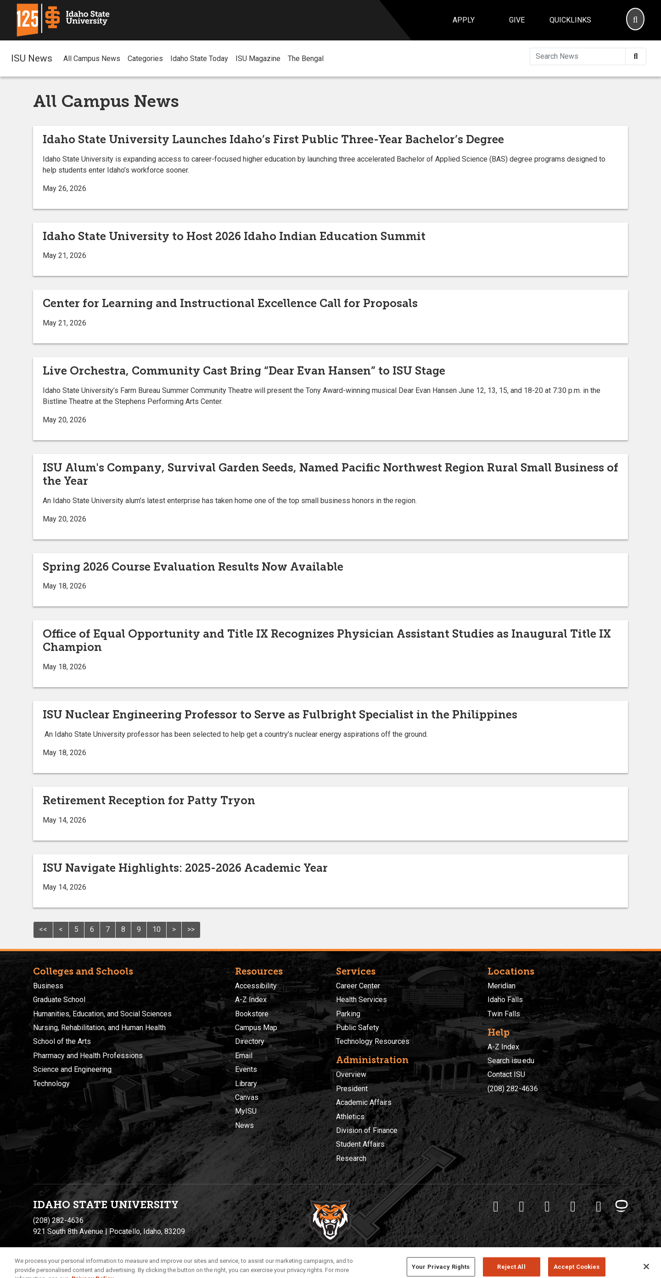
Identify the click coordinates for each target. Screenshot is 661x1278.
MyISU (246, 1111)
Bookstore (252, 1013)
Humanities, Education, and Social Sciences (102, 1013)
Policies (307, 1250)
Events (246, 1069)
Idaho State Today (199, 58)
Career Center (358, 985)
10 (156, 929)
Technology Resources (372, 1041)
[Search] (635, 20)
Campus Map (256, 1027)
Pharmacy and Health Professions (88, 1055)
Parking (348, 1013)
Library (246, 1083)
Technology (51, 1083)
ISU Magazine (257, 58)
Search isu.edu (510, 1060)
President (352, 1088)
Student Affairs (360, 1144)
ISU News (31, 58)
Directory (249, 1041)
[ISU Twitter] (521, 1206)
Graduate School (59, 999)
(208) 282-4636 (512, 1088)
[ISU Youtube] (573, 1206)
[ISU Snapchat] (598, 1206)
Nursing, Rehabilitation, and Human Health (99, 1027)
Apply (464, 20)
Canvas (246, 1097)
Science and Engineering (72, 1069)
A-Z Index (251, 999)
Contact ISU (506, 1074)
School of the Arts (62, 1041)
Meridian (501, 985)
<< (43, 929)
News (244, 1125)
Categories (145, 58)
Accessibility (256, 985)
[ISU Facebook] (496, 1206)
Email (243, 1055)
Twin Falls (503, 1013)
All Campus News (91, 58)
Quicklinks (570, 20)
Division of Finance (367, 1130)
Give (517, 20)
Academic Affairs (364, 1102)
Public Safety (357, 1027)
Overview (351, 1074)
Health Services (361, 999)
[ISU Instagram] (547, 1206)
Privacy (282, 1250)
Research (351, 1158)
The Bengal (306, 58)
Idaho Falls (505, 999)
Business (48, 985)
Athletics (350, 1116)
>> (191, 929)
